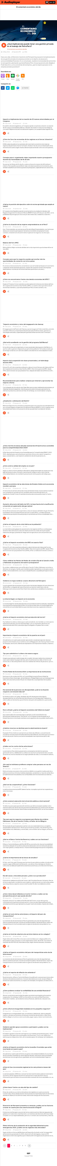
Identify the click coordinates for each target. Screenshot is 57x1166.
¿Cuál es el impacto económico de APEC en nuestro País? (23, 542)
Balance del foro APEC (11, 243)
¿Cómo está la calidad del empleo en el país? (18, 466)
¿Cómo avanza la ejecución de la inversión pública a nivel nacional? (26, 801)
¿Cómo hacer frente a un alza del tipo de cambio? (20, 1087)
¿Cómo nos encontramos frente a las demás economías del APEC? (26, 279)
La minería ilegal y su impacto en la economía (19, 599)
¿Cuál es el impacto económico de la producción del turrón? (24, 617)
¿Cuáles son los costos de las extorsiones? (18, 746)
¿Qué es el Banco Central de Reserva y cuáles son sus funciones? (26, 839)
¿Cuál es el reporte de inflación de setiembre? (19, 972)
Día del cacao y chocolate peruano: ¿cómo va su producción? (24, 876)
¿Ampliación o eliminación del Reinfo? (16, 401)
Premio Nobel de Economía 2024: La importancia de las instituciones (27, 672)
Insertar (25, 88)
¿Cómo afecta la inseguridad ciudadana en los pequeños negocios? (26, 1009)
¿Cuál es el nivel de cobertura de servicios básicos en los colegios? (26, 934)
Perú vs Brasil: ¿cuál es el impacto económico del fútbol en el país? (26, 710)
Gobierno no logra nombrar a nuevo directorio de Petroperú (24, 581)
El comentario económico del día (17, 49)
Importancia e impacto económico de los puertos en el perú (24, 635)
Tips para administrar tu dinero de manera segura (20, 653)
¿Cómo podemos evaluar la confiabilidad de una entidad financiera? (27, 990)
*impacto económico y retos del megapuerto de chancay (23, 324)
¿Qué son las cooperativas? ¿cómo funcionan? (19, 784)
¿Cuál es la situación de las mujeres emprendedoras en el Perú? (25, 224)
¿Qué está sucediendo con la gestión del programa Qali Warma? (25, 342)
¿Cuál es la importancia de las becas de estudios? (20, 857)
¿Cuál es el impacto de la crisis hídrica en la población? (22, 524)
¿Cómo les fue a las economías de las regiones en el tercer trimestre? (27, 139)
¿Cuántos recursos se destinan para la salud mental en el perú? (25, 728)
